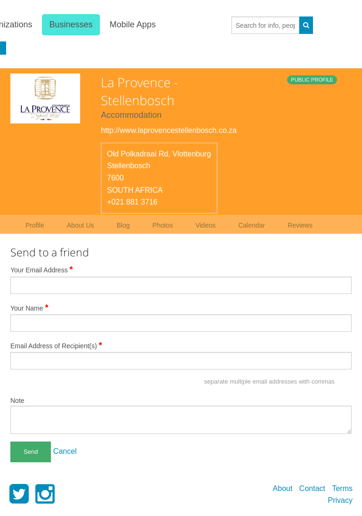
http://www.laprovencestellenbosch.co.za (169, 130)
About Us (80, 225)
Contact (312, 488)
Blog (123, 225)
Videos (206, 225)
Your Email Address (41, 269)
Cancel (65, 451)
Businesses (70, 24)
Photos (162, 225)
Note (17, 400)
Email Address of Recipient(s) (56, 345)
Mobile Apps (133, 24)
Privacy (340, 500)
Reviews (300, 225)
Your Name (29, 307)
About (283, 488)
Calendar (251, 225)
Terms (342, 488)
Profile (34, 225)
